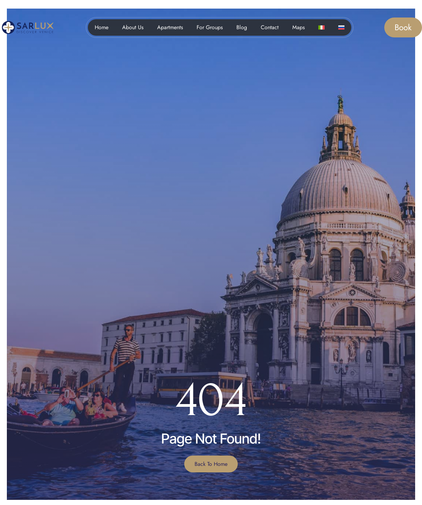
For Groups (210, 27)
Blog (241, 27)
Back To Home (211, 464)
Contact (270, 27)
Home (101, 27)
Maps (298, 27)
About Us (132, 27)
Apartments (170, 27)
